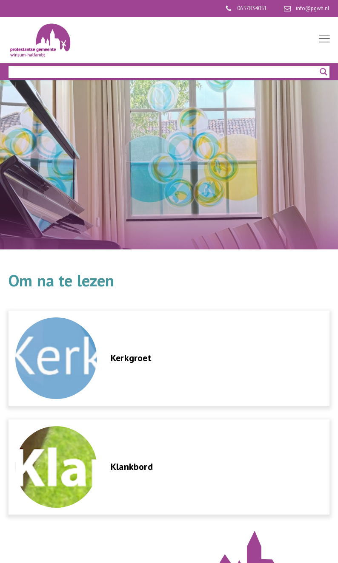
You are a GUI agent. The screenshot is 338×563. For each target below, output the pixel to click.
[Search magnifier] (323, 72)
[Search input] (165, 72)
